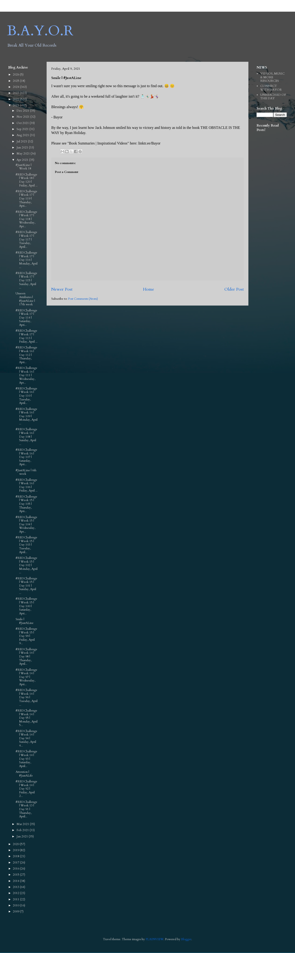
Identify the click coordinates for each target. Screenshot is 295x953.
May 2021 (24, 153)
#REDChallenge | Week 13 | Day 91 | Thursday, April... (26, 809)
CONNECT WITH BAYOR (271, 88)
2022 (16, 99)
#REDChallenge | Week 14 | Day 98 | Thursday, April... (26, 656)
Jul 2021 (22, 141)
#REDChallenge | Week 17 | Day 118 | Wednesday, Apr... (26, 219)
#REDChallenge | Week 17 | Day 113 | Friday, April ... (27, 336)
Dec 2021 (23, 111)
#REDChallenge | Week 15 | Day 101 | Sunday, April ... (26, 585)
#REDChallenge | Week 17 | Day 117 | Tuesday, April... (26, 239)
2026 (16, 74)
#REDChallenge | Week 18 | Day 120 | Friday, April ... (27, 180)
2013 (16, 887)
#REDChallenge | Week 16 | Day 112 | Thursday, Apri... (26, 354)
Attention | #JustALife (24, 774)
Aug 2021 (23, 135)
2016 (16, 869)
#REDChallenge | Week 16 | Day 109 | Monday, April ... (27, 416)
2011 (16, 899)
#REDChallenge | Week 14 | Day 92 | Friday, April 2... (26, 788)
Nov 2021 (23, 117)
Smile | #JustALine (25, 621)
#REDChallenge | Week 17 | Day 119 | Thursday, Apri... (26, 198)
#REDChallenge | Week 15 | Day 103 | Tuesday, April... (26, 544)
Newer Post (61, 289)
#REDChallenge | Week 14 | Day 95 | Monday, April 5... (27, 718)
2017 (16, 862)
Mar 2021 (23, 824)
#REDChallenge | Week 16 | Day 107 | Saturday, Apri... (26, 457)
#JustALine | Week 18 (23, 167)
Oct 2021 (23, 123)
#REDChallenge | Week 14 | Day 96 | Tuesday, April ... (27, 697)
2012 (16, 893)
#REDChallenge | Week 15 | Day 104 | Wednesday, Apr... (26, 524)
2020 (16, 844)
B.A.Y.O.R (40, 30)
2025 (16, 81)
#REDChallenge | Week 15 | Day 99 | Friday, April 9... (26, 636)
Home (148, 289)
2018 (16, 856)
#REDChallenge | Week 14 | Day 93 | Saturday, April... (26, 758)
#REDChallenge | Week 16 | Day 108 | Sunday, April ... (26, 436)
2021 (16, 105)
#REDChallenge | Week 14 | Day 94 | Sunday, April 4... (26, 738)
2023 (16, 93)
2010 (16, 905)
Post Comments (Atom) (83, 299)
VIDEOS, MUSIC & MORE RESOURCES (272, 77)
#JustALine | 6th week (26, 472)
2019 (16, 850)
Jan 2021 (23, 836)
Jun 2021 (23, 147)
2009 (16, 911)
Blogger (186, 939)
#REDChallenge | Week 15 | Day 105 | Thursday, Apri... (26, 504)
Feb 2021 (23, 830)
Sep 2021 (23, 129)
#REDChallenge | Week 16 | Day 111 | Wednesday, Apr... (26, 375)
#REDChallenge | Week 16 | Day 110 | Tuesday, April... (26, 395)
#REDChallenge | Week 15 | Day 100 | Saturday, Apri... (26, 606)
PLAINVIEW (155, 939)
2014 (16, 881)
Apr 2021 (23, 160)
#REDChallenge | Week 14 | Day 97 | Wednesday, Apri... (26, 677)
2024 (16, 87)
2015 (16, 875)
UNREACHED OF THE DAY (273, 97)
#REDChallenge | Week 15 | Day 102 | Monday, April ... (27, 565)
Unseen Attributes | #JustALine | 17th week (25, 298)
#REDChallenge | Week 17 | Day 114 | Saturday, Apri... (26, 317)
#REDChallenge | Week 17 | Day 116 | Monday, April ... (27, 260)
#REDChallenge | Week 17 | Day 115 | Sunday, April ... (26, 280)
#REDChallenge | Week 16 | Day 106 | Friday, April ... (27, 485)
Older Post (234, 289)
